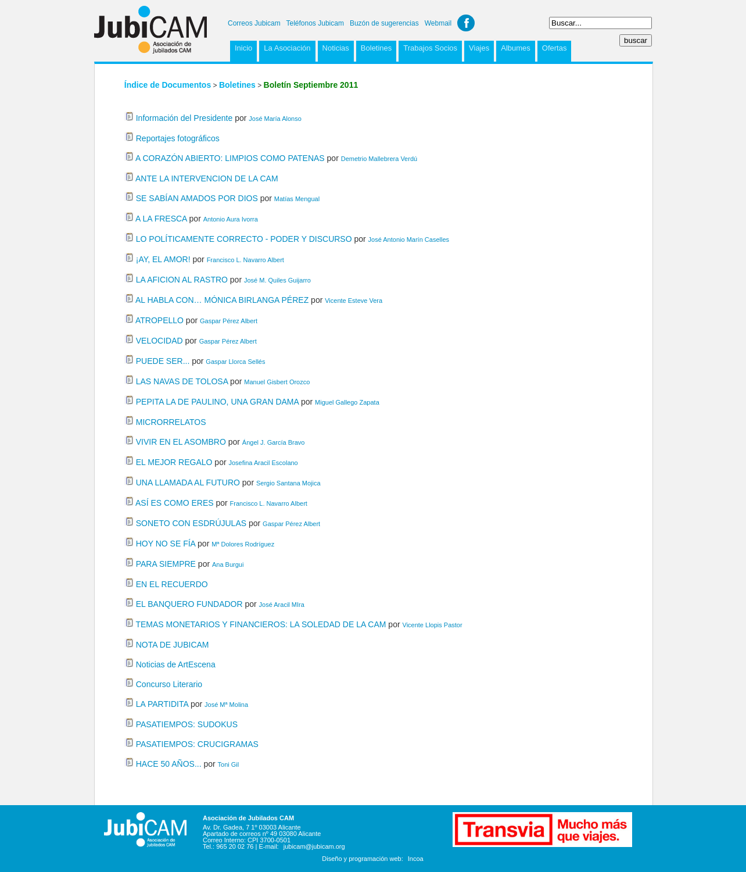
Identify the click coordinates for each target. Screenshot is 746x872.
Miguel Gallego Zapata (347, 402)
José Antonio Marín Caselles (408, 239)
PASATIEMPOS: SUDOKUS (187, 724)
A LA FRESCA (161, 218)
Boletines (376, 48)
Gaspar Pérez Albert (228, 320)
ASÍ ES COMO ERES (174, 503)
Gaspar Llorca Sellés (235, 361)
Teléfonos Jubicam (315, 23)
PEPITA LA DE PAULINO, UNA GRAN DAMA (217, 401)
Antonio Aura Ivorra (230, 219)
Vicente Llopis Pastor (432, 624)
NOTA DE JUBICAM (172, 644)
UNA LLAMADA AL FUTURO (188, 482)
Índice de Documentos (167, 85)
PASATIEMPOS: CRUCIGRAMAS (197, 744)
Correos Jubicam (254, 23)
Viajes (479, 48)
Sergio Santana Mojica (288, 483)
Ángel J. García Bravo (273, 442)
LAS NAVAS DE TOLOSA (182, 381)
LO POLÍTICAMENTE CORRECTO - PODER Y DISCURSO (245, 239)
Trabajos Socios (430, 48)
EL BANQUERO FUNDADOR (189, 604)
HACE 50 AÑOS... (169, 764)
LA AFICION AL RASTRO (182, 279)
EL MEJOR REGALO (174, 462)
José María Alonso (275, 118)
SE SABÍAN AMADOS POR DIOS (197, 198)
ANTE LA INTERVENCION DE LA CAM (206, 178)
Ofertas (554, 48)
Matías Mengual (297, 198)
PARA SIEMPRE (166, 564)
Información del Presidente (184, 118)
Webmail (438, 23)
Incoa (416, 858)
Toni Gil (228, 764)
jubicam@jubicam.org (314, 846)
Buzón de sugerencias (384, 23)
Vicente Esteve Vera (353, 300)
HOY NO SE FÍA (165, 543)
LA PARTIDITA (162, 704)
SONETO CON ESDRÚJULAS (191, 523)
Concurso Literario (169, 684)
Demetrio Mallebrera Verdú (379, 158)
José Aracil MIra (281, 604)
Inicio (243, 48)
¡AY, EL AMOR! (163, 259)
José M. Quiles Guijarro (277, 280)
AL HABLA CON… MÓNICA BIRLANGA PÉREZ (223, 300)
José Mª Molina (226, 704)
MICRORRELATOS (171, 422)
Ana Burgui (227, 564)
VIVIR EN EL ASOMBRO (181, 441)
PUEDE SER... (163, 361)
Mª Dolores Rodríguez (242, 544)
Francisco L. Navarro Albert (245, 259)
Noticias (335, 48)
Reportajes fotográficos (178, 138)
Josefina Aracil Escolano (263, 462)
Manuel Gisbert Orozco (277, 381)
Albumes (515, 48)
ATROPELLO (159, 320)
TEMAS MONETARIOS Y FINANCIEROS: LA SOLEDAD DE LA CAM (260, 624)
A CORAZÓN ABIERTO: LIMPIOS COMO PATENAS (230, 158)
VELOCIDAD (159, 340)
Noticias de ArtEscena (176, 664)
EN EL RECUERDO (172, 584)
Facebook (466, 23)
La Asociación (287, 48)
